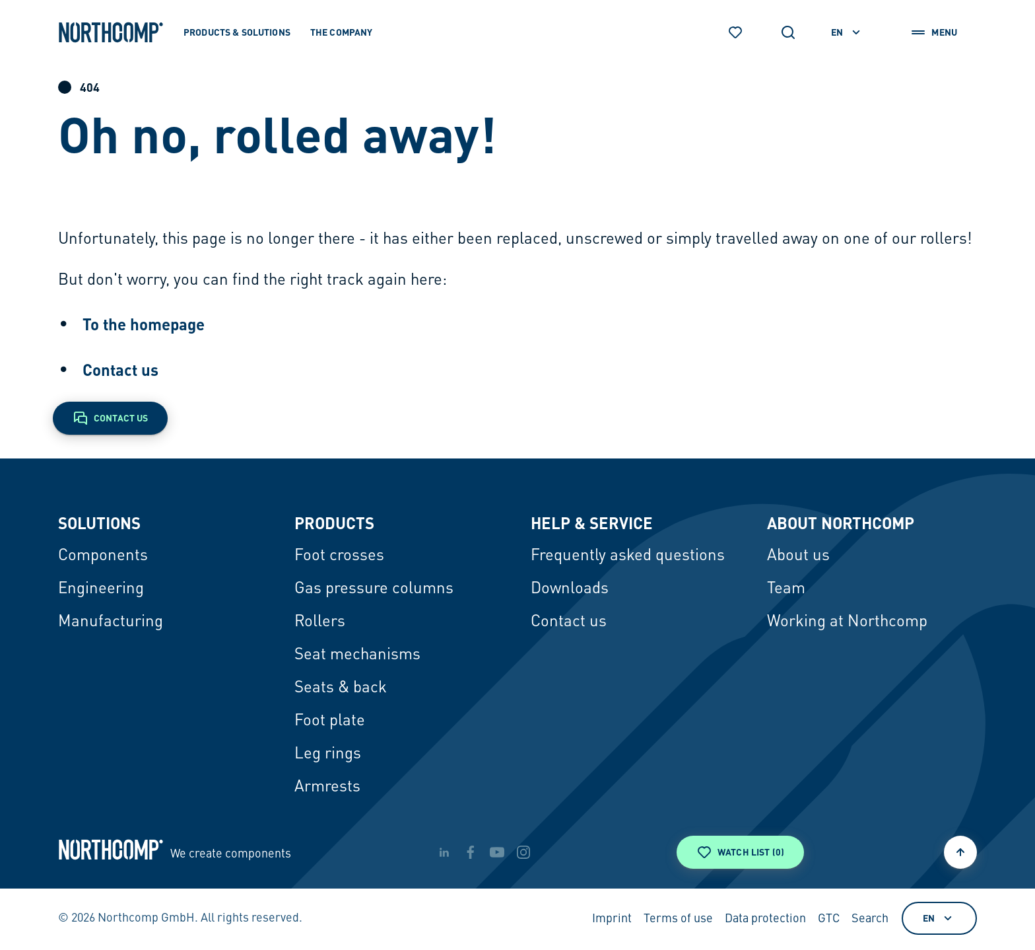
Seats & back (340, 688)
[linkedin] (444, 852)
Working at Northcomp (847, 622)
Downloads (570, 589)
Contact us (120, 369)
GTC (829, 919)
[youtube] (497, 852)
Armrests (327, 787)
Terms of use (678, 919)
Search (869, 919)
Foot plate (329, 721)
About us (798, 556)
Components (103, 556)
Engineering (101, 589)
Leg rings (327, 754)
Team (786, 589)
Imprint (612, 919)
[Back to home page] (111, 32)
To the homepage (144, 324)
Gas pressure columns (373, 589)
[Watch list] (735, 32)
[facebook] (470, 852)
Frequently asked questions (628, 556)
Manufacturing (110, 622)
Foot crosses (339, 556)
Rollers (319, 622)
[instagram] (523, 852)
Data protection (765, 919)
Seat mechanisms (357, 655)
